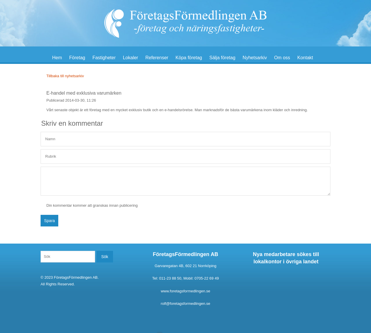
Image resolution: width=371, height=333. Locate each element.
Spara (49, 220)
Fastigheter (104, 57)
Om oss (282, 57)
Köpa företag (189, 57)
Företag (77, 57)
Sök (104, 256)
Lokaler (130, 57)
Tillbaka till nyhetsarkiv (65, 76)
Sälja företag (222, 57)
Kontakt (305, 57)
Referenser (156, 57)
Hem (57, 57)
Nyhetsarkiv (255, 57)
